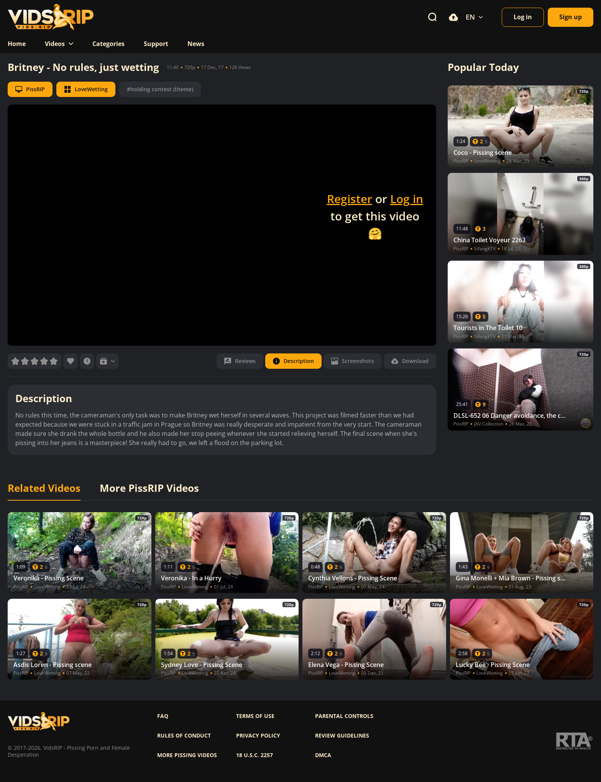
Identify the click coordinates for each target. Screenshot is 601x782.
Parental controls (344, 716)
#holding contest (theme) (160, 89)
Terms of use (255, 716)
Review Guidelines (342, 735)
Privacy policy (258, 735)
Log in (406, 199)
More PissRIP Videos (149, 488)
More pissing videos (187, 755)
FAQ (162, 716)
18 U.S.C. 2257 (254, 755)
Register (349, 199)
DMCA (323, 755)
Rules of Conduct (184, 735)
